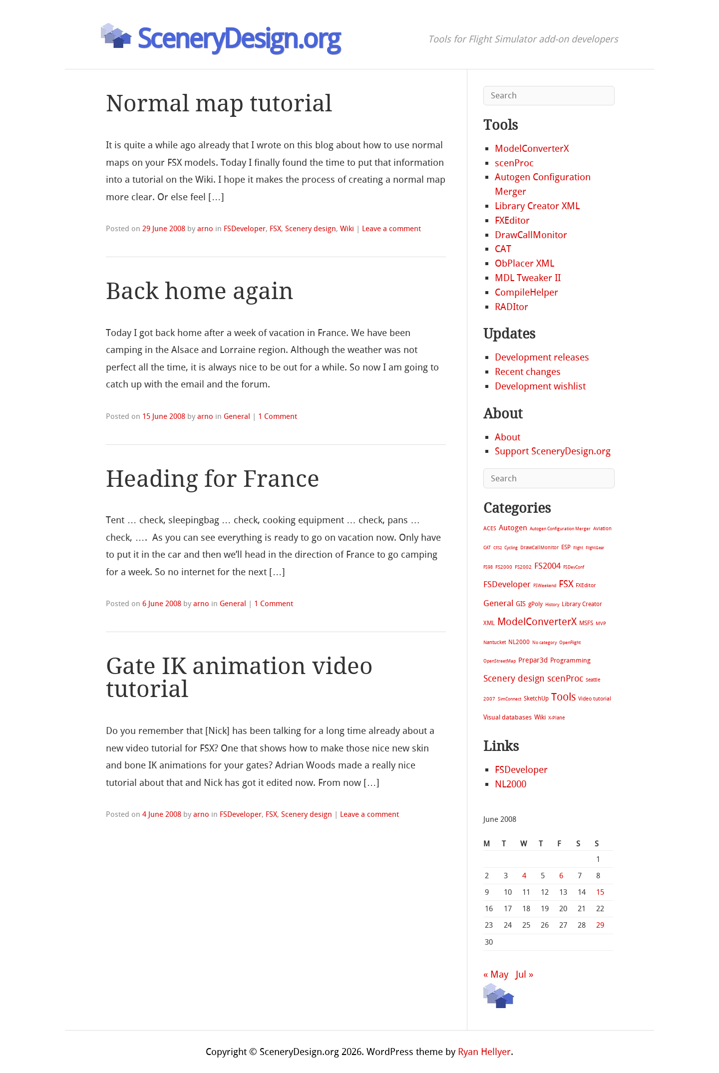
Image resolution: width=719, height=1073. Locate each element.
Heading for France (213, 479)
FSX (275, 228)
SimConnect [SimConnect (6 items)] (509, 699)
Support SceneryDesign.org (553, 451)
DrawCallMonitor (531, 235)
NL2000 (510, 784)
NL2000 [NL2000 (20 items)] (519, 642)
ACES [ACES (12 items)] (489, 528)
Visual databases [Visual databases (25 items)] (507, 717)
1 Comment (277, 416)
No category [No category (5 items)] (544, 642)
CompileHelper (526, 292)
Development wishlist (540, 386)
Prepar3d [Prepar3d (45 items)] (533, 660)
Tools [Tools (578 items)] (563, 697)
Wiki (347, 228)
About (507, 437)
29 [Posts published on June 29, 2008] (600, 925)
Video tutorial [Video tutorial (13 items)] (594, 699)
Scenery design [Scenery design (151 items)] (514, 679)
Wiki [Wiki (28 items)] (540, 717)
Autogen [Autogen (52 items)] (513, 527)
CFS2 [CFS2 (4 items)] (497, 548)
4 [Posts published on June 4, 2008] (524, 875)
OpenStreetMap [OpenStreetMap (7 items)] (499, 661)
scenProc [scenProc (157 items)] (565, 679)
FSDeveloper (245, 228)
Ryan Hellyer (484, 1052)
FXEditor (512, 220)
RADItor (511, 307)
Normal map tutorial (219, 103)
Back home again (200, 291)
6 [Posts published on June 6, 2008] (561, 875)
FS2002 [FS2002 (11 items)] (523, 567)
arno (205, 228)
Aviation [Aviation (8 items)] (602, 528)
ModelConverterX (532, 148)
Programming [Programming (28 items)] (570, 660)
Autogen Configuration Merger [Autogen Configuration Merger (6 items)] (560, 528)
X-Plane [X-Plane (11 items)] (556, 718)
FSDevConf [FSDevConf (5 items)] (573, 567)
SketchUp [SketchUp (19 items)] (536, 698)
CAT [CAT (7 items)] (487, 547)
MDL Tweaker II (528, 278)
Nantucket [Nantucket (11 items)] (494, 642)
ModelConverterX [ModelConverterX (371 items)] (537, 622)
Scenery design (310, 228)
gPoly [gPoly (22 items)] (535, 604)
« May (495, 974)
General (237, 416)
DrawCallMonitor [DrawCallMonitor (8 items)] (539, 547)
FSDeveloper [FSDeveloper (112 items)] (507, 584)
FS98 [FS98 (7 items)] (488, 567)
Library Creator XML (537, 206)
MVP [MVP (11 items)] (601, 623)
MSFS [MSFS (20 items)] (586, 623)
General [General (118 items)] (498, 603)
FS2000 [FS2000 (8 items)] (503, 567)
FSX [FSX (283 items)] (566, 584)
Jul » (524, 974)
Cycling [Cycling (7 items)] (511, 547)
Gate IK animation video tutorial (239, 678)
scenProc (514, 163)
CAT (503, 249)
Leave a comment (391, 228)
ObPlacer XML (524, 263)
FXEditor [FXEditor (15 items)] (586, 585)
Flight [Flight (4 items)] (578, 548)
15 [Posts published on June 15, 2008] (600, 892)
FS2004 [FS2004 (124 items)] (547, 566)
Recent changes (528, 371)
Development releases (542, 357)
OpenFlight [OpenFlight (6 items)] (570, 642)
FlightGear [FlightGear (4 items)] (595, 548)
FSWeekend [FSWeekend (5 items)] (544, 585)
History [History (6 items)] (552, 604)
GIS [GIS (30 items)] (521, 604)
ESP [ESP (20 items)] (566, 547)
